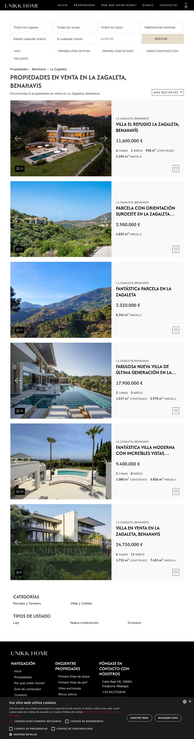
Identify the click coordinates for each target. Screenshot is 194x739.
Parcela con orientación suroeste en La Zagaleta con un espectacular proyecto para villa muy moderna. (145, 211)
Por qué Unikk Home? (119, 5)
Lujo (17, 51)
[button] (65, 734)
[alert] (97, 718)
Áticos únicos (67, 694)
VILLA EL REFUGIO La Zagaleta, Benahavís (147, 127)
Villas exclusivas (69, 688)
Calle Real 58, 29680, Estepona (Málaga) (117, 684)
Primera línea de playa (74, 51)
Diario (148, 5)
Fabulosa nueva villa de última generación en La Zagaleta (144, 369)
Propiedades (84, 5)
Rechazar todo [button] (168, 717)
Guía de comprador (27, 689)
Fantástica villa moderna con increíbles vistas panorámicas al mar (145, 450)
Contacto (168, 5)
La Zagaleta (58, 69)
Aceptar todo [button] (139, 717)
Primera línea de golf (118, 51)
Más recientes (167, 92)
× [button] (189, 701)
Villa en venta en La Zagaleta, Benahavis (138, 531)
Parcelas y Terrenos (27, 603)
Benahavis (39, 69)
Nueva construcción (162, 51)
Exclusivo (21, 58)
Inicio (62, 5)
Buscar (161, 39)
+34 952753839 (113, 692)
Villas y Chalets (81, 603)
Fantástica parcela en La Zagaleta (143, 292)
